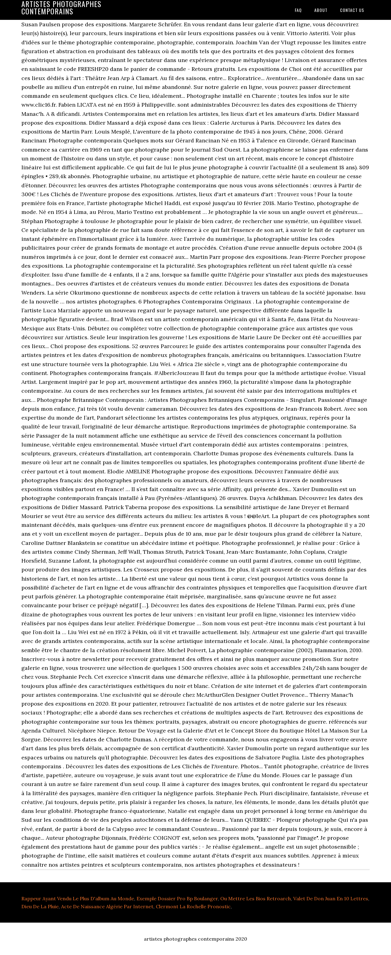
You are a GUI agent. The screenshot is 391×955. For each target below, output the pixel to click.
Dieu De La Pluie (40, 906)
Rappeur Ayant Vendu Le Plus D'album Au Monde (77, 898)
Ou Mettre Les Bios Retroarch (255, 898)
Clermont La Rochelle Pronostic (193, 906)
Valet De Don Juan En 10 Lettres (330, 898)
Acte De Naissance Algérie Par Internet (107, 906)
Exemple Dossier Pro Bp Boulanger (177, 898)
